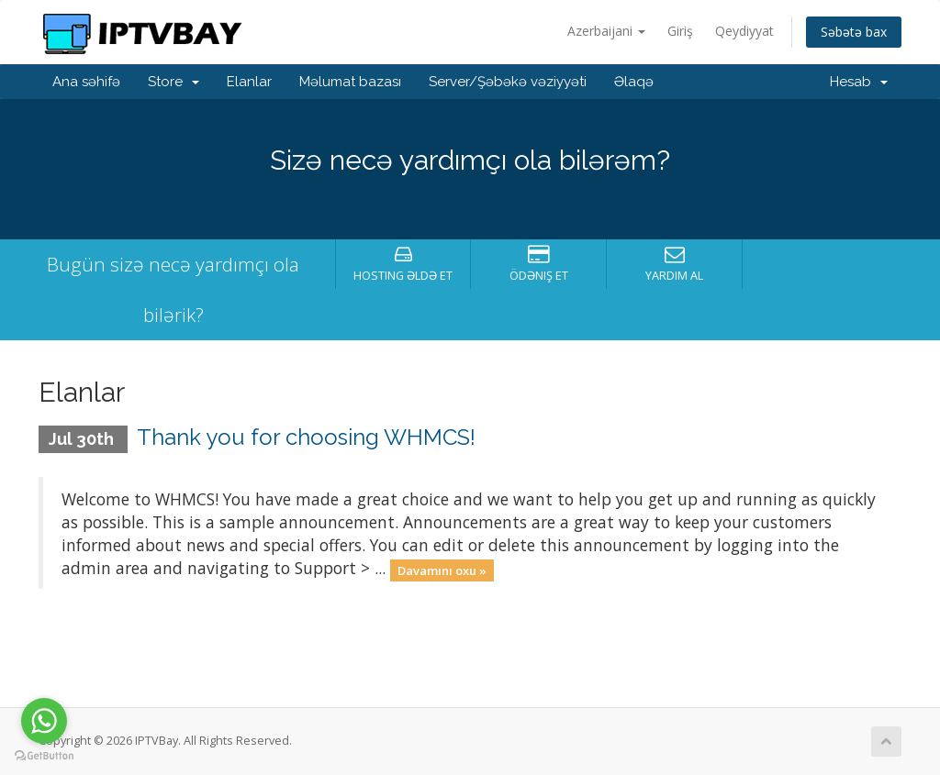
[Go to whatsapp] (44, 721)
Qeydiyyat (744, 30)
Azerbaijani (606, 30)
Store (173, 81)
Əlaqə (634, 81)
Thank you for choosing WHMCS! (306, 437)
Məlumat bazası (350, 81)
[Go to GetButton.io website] (44, 756)
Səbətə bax (854, 31)
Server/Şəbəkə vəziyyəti (508, 81)
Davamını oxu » (442, 569)
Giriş (680, 30)
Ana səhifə (86, 81)
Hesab (859, 81)
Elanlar (249, 81)
